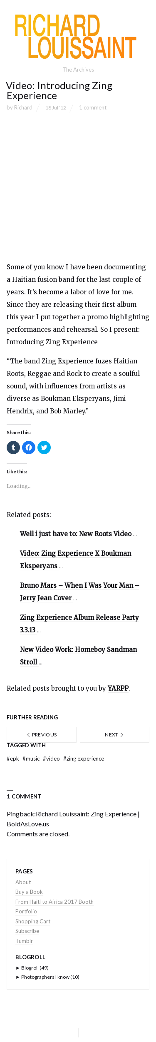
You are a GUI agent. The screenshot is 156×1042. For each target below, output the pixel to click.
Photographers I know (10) (47, 977)
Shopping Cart (32, 921)
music (31, 758)
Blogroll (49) (32, 968)
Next (114, 734)
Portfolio (26, 911)
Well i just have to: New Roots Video (76, 534)
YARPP (118, 688)
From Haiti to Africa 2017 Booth (54, 901)
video (52, 758)
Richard (23, 107)
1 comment (92, 107)
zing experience (83, 758)
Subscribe (27, 931)
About (23, 882)
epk (13, 758)
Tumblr (24, 941)
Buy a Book (29, 891)
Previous (41, 734)
